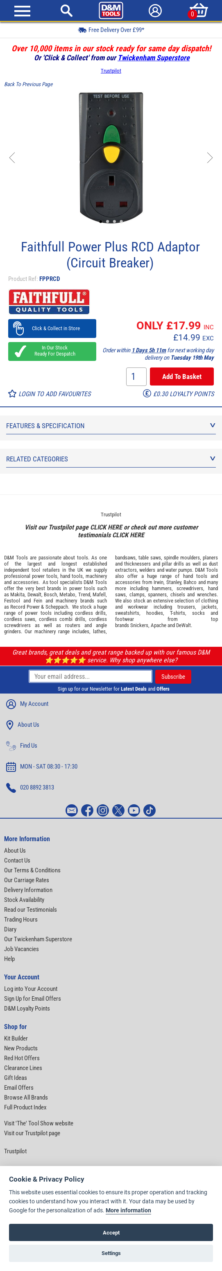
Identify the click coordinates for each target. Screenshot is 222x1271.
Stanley (173, 582)
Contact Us (17, 860)
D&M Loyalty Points (27, 1008)
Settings (111, 1253)
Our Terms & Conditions (32, 870)
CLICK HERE (106, 527)
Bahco (190, 582)
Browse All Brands (26, 1097)
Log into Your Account (30, 989)
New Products (21, 1048)
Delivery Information (28, 890)
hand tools (71, 576)
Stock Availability (24, 900)
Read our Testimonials (30, 909)
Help (9, 959)
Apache (158, 625)
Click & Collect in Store (52, 328)
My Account (27, 704)
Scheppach (56, 607)
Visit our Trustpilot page (32, 1133)
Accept (111, 1233)
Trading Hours (21, 919)
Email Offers (19, 1087)
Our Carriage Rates (26, 880)
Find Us (21, 746)
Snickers (139, 625)
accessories (26, 582)
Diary (10, 929)
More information (128, 1210)
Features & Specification (111, 426)
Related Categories (111, 459)
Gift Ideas (15, 1078)
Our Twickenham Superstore (38, 939)
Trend (84, 594)
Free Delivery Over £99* (111, 29)
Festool (12, 601)
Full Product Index (25, 1107)
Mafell (99, 594)
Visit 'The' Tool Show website (38, 1123)
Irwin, (159, 582)
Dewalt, (35, 594)
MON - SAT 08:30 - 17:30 (41, 767)
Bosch (50, 594)
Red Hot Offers (22, 1058)
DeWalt (183, 625)
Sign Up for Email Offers (32, 998)
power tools (44, 576)
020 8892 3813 (30, 788)
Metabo (67, 594)
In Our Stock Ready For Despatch (52, 351)
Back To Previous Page (28, 84)
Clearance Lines (23, 1068)
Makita (17, 594)
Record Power (24, 607)
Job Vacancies (21, 949)
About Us (22, 725)
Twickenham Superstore (154, 57)
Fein (38, 601)
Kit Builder (16, 1038)
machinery (96, 576)
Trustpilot (111, 71)
